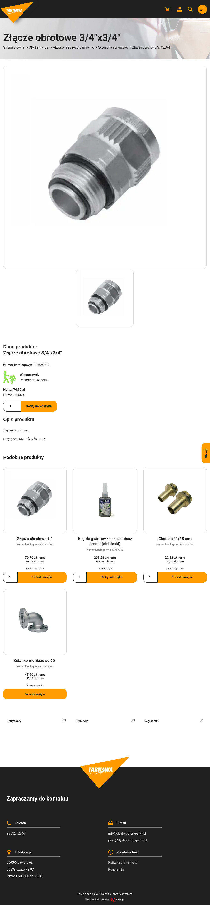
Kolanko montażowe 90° (35, 660)
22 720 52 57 (16, 833)
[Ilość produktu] (12, 406)
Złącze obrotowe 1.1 (35, 538)
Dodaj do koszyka (39, 406)
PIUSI (45, 47)
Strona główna (13, 47)
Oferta (33, 47)
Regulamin (116, 869)
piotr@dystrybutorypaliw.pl (127, 840)
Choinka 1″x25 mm (175, 538)
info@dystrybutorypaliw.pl (127, 833)
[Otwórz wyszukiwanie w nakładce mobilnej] (191, 9)
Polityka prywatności (123, 862)
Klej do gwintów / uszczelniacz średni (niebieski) (105, 541)
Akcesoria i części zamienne (73, 47)
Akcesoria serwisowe (113, 47)
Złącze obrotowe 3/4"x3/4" (151, 47)
